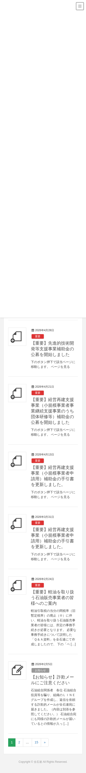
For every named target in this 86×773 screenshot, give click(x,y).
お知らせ (40, 670)
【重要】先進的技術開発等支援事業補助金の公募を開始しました (52, 349)
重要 (37, 336)
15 (36, 742)
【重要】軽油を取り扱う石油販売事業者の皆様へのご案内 (52, 598)
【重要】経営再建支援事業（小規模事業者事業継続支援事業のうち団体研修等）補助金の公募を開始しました (52, 411)
